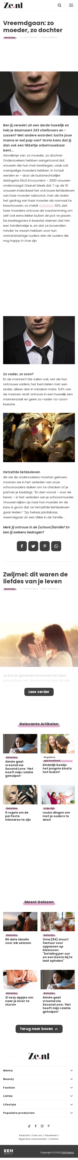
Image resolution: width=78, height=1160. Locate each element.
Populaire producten (19, 1113)
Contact (53, 1139)
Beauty (8, 1079)
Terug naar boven (36, 1028)
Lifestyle (9, 1105)
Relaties (9, 37)
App (56, 546)
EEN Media (68, 1152)
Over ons (37, 1135)
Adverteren (51, 1135)
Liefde (7, 1096)
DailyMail (46, 205)
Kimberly (53, 37)
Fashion (9, 1088)
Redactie (24, 1135)
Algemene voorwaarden (33, 1139)
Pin (45, 546)
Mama (8, 1070)
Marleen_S (54, 589)
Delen (22, 546)
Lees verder (39, 691)
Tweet (33, 546)
